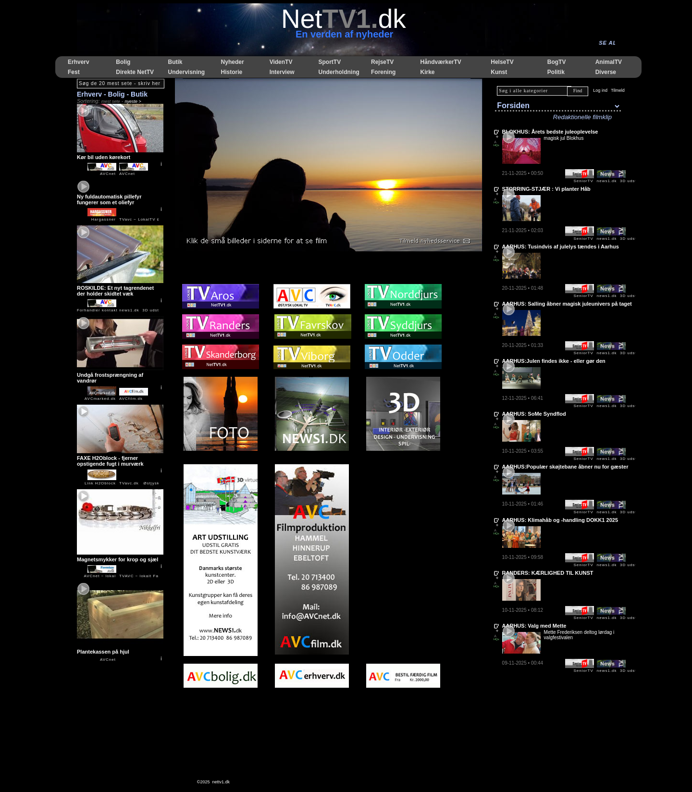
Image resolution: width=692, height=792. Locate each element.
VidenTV (281, 62)
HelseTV (502, 62)
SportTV (329, 62)
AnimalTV (608, 62)
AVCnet (108, 659)
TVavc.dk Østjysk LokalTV (148, 483)
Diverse (605, 72)
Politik (556, 72)
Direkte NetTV (135, 72)
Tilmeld (618, 90)
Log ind (600, 90)
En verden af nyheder (344, 34)
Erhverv (78, 62)
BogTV (556, 62)
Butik (175, 62)
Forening (383, 72)
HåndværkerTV (440, 62)
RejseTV (382, 62)
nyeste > (133, 101)
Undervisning (186, 72)
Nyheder (232, 62)
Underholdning (338, 72)
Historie (232, 72)
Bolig (123, 62)
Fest (74, 72)
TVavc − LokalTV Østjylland (149, 219)
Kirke (427, 72)
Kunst (499, 72)
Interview (282, 72)
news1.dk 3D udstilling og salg (153, 310)
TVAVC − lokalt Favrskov (146, 576)
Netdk (343, 19)
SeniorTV (583, 181)
